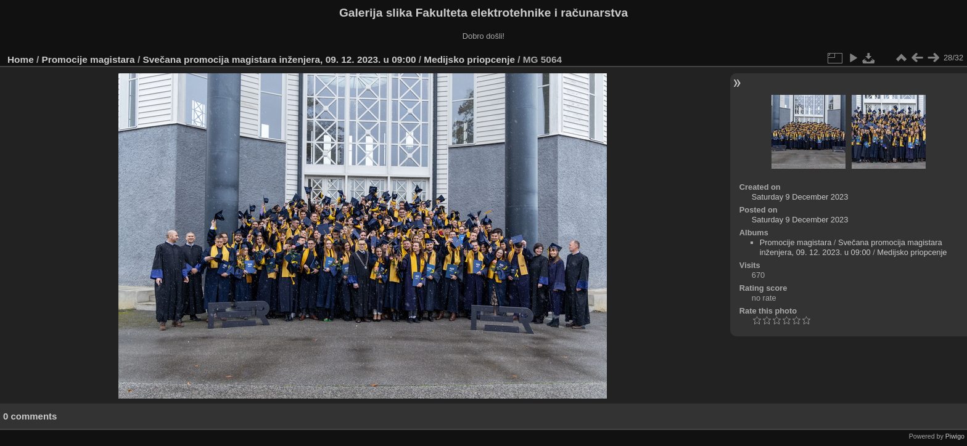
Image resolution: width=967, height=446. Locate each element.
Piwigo (955, 436)
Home (20, 59)
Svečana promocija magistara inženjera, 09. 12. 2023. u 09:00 (279, 59)
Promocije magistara (88, 59)
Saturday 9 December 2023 (800, 196)
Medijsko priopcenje (469, 59)
